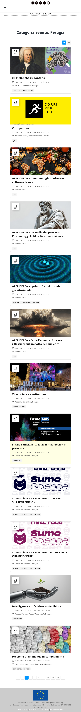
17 (58, 677)
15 (48, 677)
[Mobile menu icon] (5, 8)
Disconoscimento (56, 710)
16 (53, 677)
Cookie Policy (23, 710)
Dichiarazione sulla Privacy (39, 710)
